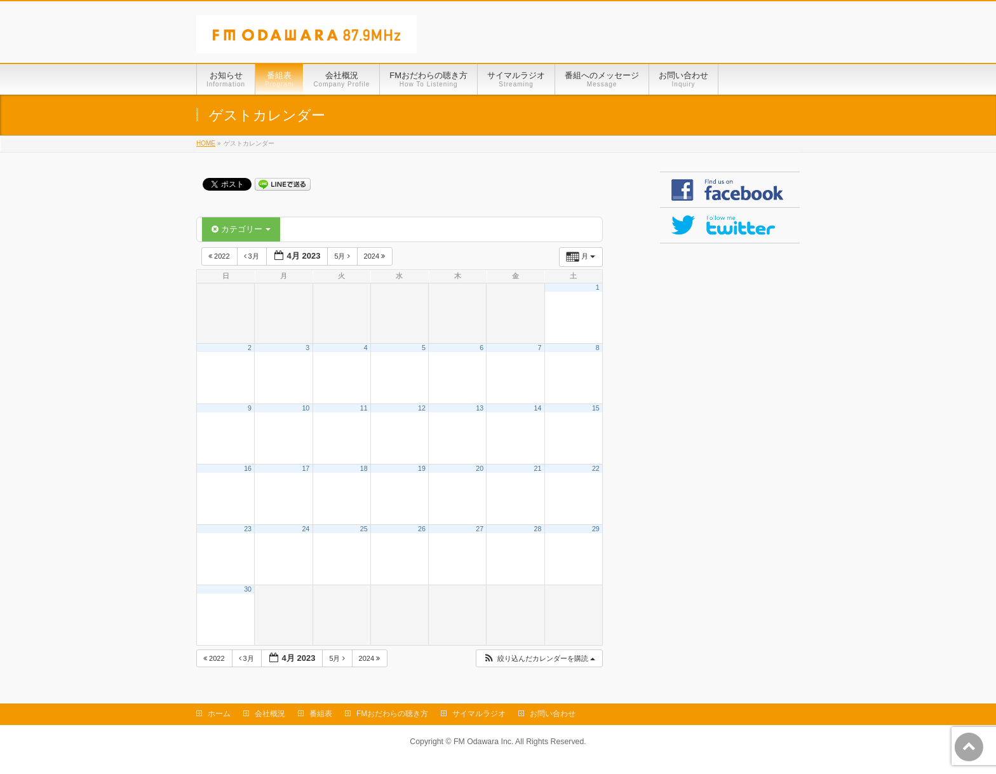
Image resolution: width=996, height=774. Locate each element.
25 (364, 529)
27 (479, 529)
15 (596, 408)
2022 (220, 256)
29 (596, 529)
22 (596, 468)
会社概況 (270, 713)
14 (538, 408)
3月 (252, 256)
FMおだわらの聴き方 (392, 713)
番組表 (320, 713)
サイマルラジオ (479, 713)
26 (422, 529)
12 (422, 408)
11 (364, 408)
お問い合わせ (552, 713)
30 (248, 589)
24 (305, 529)
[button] (539, 658)
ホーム (219, 713)
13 (479, 408)
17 (305, 468)
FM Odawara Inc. (483, 741)
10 (305, 408)
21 (538, 468)
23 (248, 529)
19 (422, 468)
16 (248, 468)
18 (364, 468)
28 (538, 529)
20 (479, 468)
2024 (375, 256)
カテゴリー (241, 229)
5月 (342, 256)
